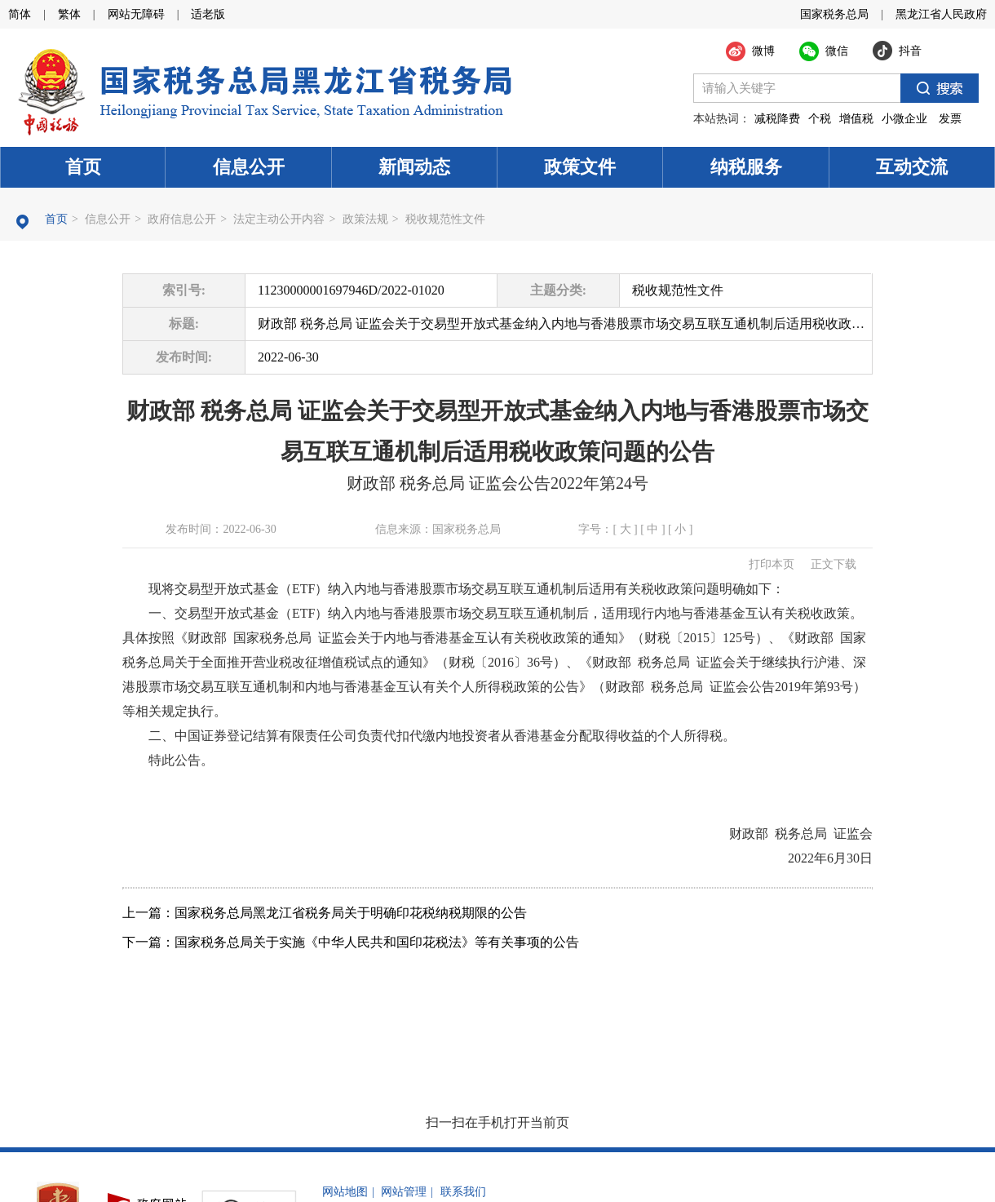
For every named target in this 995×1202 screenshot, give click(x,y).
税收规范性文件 (445, 219)
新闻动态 (414, 167)
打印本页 (771, 564)
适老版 (208, 14)
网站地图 (345, 1192)
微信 (836, 51)
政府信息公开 (182, 219)
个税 (819, 119)
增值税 (856, 119)
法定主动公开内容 (279, 219)
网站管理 (404, 1192)
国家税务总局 (834, 14)
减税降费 (777, 119)
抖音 (910, 51)
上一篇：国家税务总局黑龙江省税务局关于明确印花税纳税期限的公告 (324, 913)
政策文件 (580, 167)
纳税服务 (746, 167)
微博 (763, 51)
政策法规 (365, 219)
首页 (83, 167)
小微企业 (904, 119)
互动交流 (912, 167)
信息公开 (249, 167)
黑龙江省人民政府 (941, 14)
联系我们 (463, 1192)
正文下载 (833, 564)
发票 (950, 119)
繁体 (69, 14)
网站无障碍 (136, 14)
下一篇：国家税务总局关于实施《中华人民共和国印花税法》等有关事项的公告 (350, 942)
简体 (19, 14)
